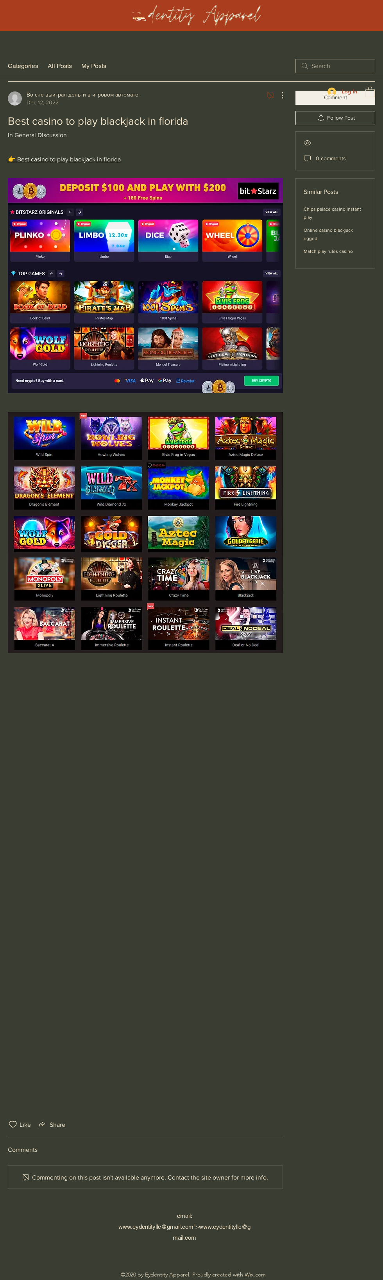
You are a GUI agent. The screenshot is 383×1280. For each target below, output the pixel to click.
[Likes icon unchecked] (13, 1124)
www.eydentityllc (139, 1226)
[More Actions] (278, 95)
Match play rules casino (328, 251)
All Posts (60, 66)
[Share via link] (51, 1124)
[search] (335, 66)
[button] (370, 91)
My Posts (93, 66)
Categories (23, 66)
